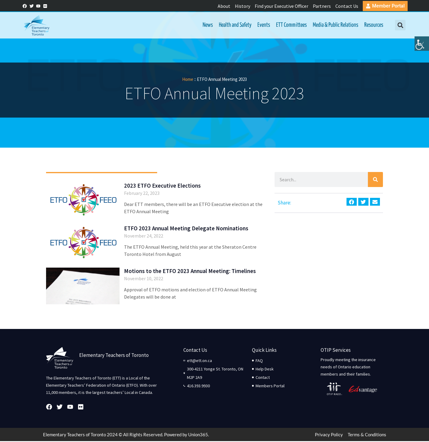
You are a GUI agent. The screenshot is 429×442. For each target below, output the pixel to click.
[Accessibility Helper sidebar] (422, 46)
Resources (373, 25)
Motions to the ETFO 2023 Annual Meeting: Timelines (190, 271)
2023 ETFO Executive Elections (162, 186)
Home (187, 80)
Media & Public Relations (335, 25)
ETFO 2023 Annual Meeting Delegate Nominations (186, 228)
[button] (399, 25)
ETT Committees (290, 25)
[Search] (375, 180)
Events (263, 25)
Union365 (198, 435)
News (207, 25)
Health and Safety (234, 25)
